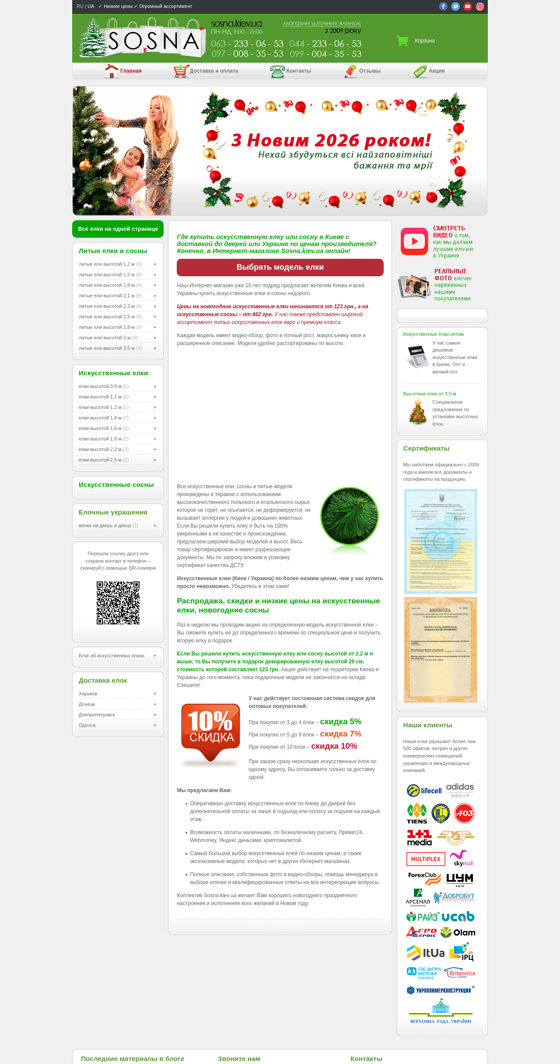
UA (91, 6)
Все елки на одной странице (118, 228)
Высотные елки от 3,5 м (429, 393)
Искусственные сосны (116, 484)
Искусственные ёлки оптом (433, 334)
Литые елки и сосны (113, 250)
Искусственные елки (113, 373)
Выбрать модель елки (280, 267)
